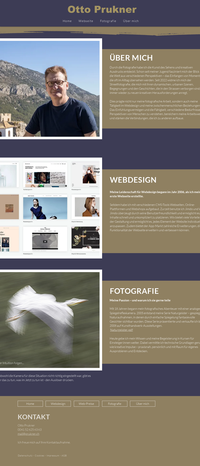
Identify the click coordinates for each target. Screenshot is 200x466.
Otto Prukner (101, 9)
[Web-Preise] (86, 404)
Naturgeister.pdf (121, 330)
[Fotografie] (114, 404)
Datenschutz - (26, 455)
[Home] (30, 404)
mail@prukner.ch (28, 434)
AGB (64, 455)
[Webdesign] (58, 404)
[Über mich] (142, 404)
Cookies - (41, 455)
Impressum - (54, 455)
